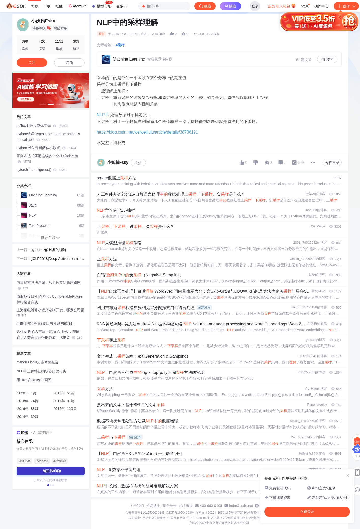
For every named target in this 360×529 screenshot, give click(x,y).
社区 (59, 6)
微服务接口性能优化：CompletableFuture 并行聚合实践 (49, 299)
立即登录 (217, 48)
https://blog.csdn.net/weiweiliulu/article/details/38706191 (147, 132)
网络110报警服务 (154, 518)
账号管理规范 (230, 518)
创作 (346, 6)
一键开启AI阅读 (50, 471)
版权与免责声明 (251, 518)
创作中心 (321, 6)
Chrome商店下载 (208, 518)
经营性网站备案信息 (249, 513)
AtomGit (77, 6)
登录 (254, 6)
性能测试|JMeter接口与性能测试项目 (46, 323)
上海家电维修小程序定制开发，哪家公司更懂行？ (50, 313)
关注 (138, 163)
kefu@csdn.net (241, 506)
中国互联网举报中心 (181, 518)
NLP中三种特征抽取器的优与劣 (41, 371)
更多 (121, 6)
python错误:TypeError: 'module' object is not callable (48, 137)
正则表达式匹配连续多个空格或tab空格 (47, 159)
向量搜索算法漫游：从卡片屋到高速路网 (49, 285)
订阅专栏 (327, 59)
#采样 (120, 45)
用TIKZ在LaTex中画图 (34, 380)
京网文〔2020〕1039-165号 (214, 513)
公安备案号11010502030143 (144, 513)
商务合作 (169, 506)
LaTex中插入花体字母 (42, 126)
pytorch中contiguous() (42, 170)
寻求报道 (186, 506)
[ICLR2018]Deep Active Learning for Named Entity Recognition (58, 259)
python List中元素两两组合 (38, 362)
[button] (42, 104)
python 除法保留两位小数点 (46, 148)
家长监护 (135, 518)
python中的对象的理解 (48, 250)
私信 (69, 63)
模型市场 (102, 5)
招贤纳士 (153, 506)
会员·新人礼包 (282, 5)
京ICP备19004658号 (180, 513)
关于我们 (137, 506)
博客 (34, 6)
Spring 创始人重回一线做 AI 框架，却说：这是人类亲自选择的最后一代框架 (50, 334)
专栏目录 (332, 163)
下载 (46, 6)
